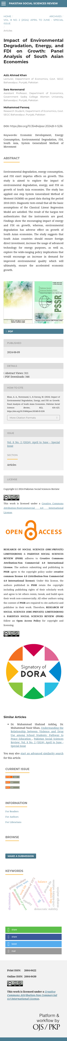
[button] (33, 930)
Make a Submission (21, 856)
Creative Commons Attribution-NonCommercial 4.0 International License (33, 508)
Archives (55, 16)
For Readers (12, 811)
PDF (10, 331)
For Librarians (13, 822)
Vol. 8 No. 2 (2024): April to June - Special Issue (33, 21)
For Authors (12, 816)
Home (7, 16)
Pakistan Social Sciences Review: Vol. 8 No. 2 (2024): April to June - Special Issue (37, 742)
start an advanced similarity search (42, 753)
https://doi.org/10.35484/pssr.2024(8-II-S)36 (36, 126)
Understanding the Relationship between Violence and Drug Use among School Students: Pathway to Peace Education (37, 733)
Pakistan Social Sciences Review (33, 3)
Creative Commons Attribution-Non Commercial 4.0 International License (32, 995)
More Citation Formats (23, 417)
